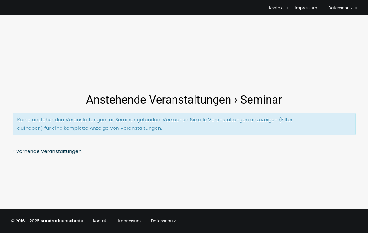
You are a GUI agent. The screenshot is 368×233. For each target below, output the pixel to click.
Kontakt (278, 8)
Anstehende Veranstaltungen (158, 99)
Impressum (308, 8)
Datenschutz (343, 8)
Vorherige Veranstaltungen (47, 151)
